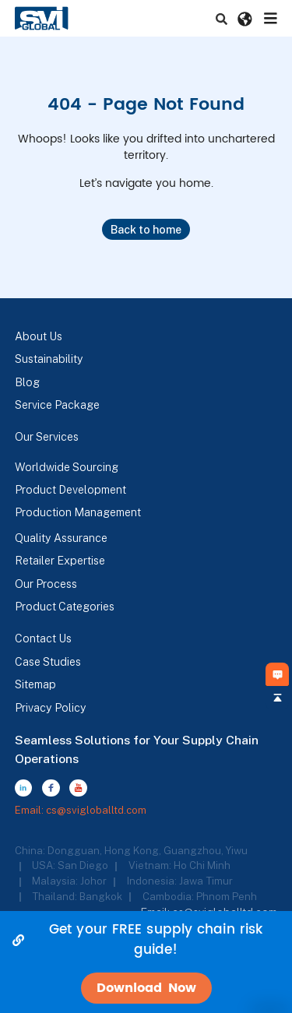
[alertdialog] (146, 962)
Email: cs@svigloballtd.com (80, 810)
